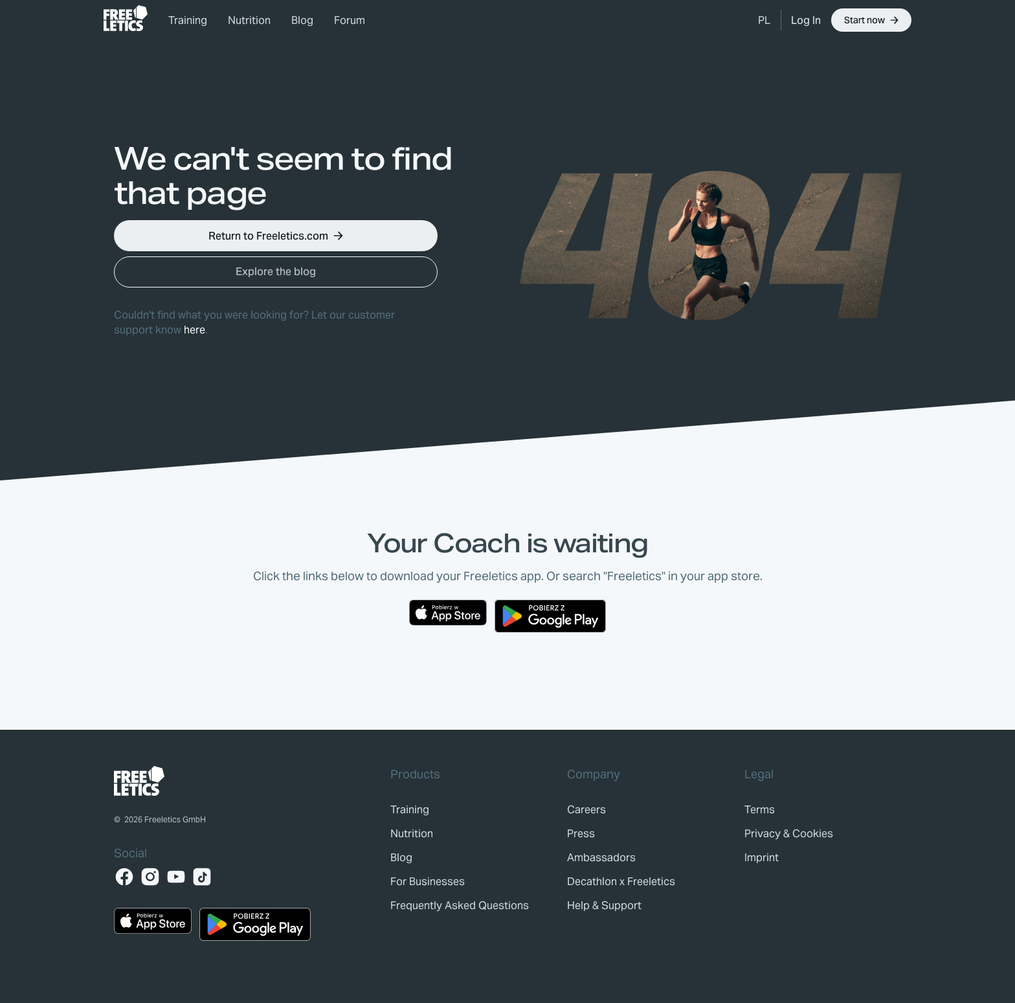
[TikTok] (202, 876)
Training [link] (187, 20)
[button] (764, 20)
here (194, 330)
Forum (349, 20)
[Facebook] (124, 876)
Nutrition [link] (249, 20)
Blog (302, 20)
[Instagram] (150, 876)
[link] (125, 18)
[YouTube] (176, 876)
